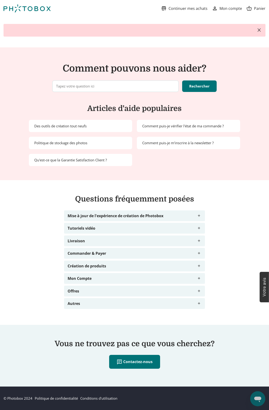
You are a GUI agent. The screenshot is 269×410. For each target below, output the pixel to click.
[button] (264, 287)
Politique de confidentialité (56, 398)
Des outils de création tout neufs (60, 126)
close (259, 30)
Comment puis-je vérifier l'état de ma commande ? (183, 126)
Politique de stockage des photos (60, 142)
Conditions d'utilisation (98, 398)
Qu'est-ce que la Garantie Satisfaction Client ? (70, 160)
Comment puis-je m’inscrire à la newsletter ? (178, 142)
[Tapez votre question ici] (115, 86)
